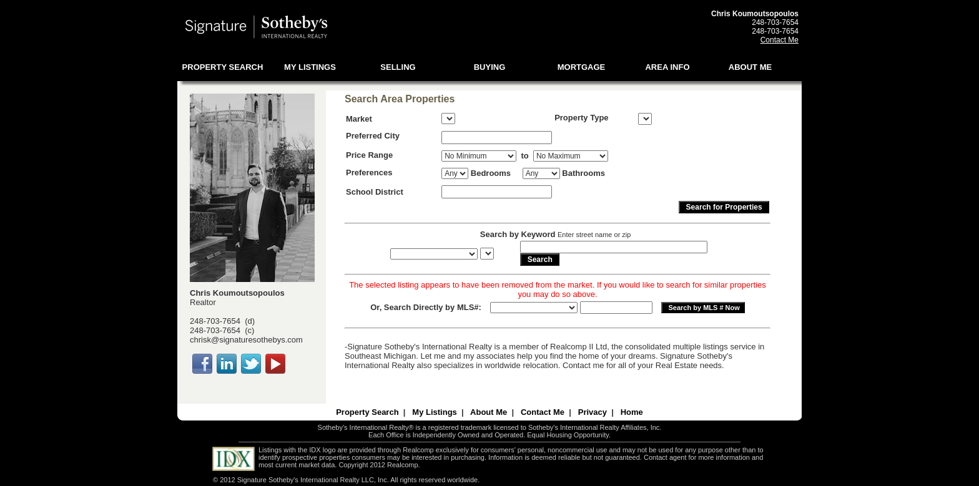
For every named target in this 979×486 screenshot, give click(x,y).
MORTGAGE (582, 67)
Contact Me (779, 40)
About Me (488, 412)
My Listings (434, 412)
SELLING (397, 67)
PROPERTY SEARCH (222, 67)
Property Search (367, 412)
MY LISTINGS (310, 67)
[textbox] (496, 137)
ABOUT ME (750, 67)
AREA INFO (667, 67)
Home (632, 412)
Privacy (592, 412)
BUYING (490, 67)
